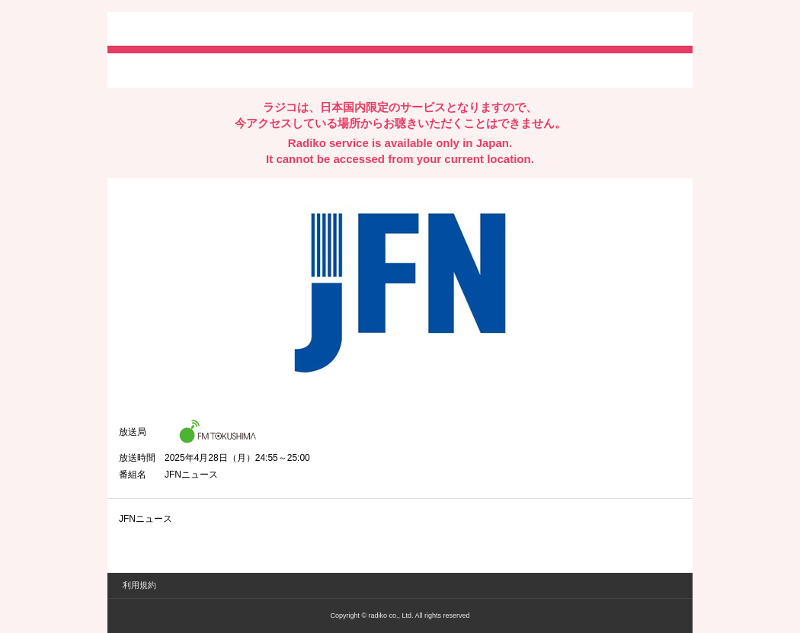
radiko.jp (164, 30)
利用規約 (139, 585)
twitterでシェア (142, 69)
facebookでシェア (204, 69)
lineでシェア (274, 69)
